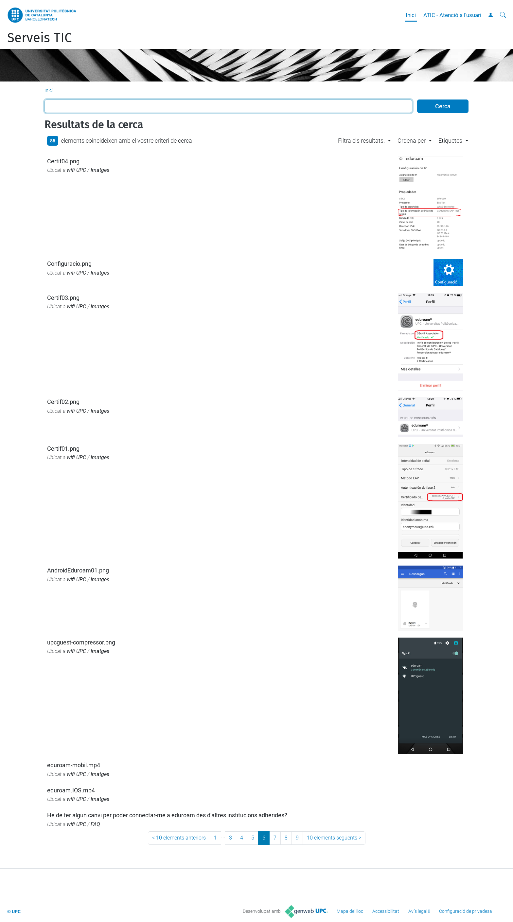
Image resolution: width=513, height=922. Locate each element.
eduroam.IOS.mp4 (71, 790)
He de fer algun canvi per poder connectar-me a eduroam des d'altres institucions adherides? (167, 815)
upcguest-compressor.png (81, 642)
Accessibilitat (385, 911)
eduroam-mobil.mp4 (73, 765)
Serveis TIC (39, 38)
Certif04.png (63, 161)
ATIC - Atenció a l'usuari (452, 15)
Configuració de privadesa (465, 911)
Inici (411, 15)
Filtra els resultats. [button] (361, 140)
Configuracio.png (69, 263)
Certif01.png (63, 448)
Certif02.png (63, 401)
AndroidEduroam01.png (78, 570)
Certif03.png (63, 297)
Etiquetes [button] (450, 140)
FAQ (95, 824)
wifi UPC (76, 170)
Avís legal (417, 911)
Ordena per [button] (412, 140)
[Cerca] (503, 15)
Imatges (100, 170)
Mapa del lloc (350, 911)
